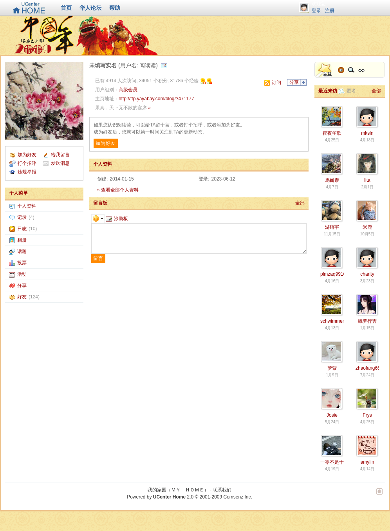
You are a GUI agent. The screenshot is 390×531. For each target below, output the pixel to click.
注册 (329, 10)
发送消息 (60, 163)
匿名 (351, 91)
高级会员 (128, 89)
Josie (332, 415)
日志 (22, 228)
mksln (367, 133)
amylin (367, 462)
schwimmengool (337, 321)
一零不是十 (332, 462)
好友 (22, 297)
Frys (367, 415)
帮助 (114, 8)
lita (367, 180)
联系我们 (222, 490)
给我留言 (60, 154)
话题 (22, 251)
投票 (22, 263)
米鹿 (367, 227)
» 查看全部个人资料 (118, 190)
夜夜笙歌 (332, 133)
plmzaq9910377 (337, 274)
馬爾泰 (332, 180)
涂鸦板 (117, 218)
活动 (22, 274)
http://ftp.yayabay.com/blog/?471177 (156, 98)
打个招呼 (27, 163)
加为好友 (27, 154)
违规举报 (27, 172)
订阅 (276, 82)
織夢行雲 (367, 321)
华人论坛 (90, 8)
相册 (22, 240)
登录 (316, 10)
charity (367, 274)
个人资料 (26, 206)
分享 (22, 285)
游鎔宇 (332, 227)
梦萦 (332, 368)
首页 (66, 8)
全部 (300, 203)
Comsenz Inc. (237, 497)
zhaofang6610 (370, 368)
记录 (22, 217)
